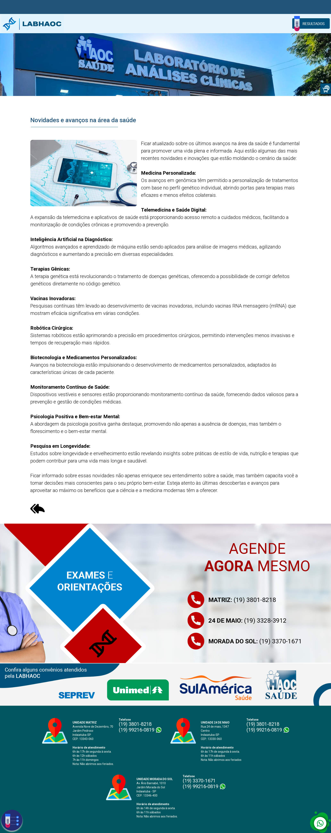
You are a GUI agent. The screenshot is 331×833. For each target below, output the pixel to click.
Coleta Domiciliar (152, 23)
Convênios (223, 23)
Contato (271, 23)
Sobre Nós (102, 23)
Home (83, 23)
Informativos (248, 23)
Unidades (125, 23)
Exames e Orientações (190, 23)
